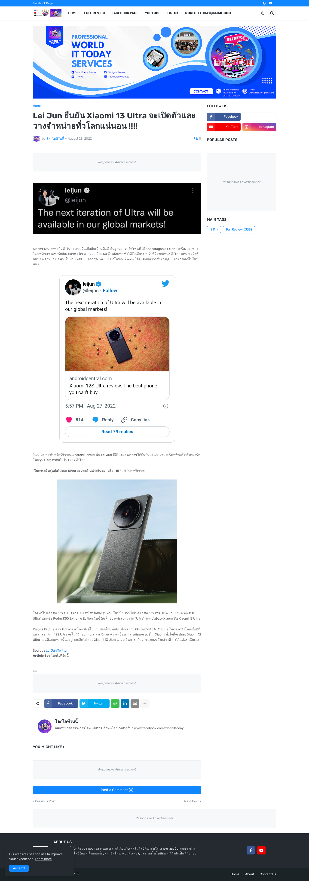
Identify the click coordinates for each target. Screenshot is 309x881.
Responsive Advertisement (117, 162)
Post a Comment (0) (117, 790)
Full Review (239, 229)
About (249, 874)
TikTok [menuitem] (172, 13)
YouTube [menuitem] (152, 13)
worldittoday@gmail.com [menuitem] (208, 13)
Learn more (43, 859)
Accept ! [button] (19, 868)
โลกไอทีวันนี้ (66, 721)
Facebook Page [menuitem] (125, 13)
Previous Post (45, 801)
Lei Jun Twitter (56, 651)
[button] (263, 13)
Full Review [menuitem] (94, 13)
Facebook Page (43, 3)
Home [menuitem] (72, 13)
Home (37, 106)
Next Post (191, 801)
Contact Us (268, 874)
